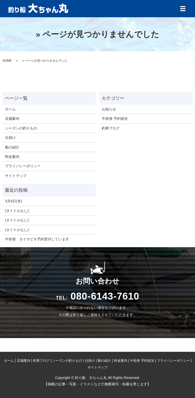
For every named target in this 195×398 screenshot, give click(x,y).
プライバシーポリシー (23, 166)
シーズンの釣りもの (21, 128)
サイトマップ (15, 176)
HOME (7, 60)
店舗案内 (12, 119)
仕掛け (10, 138)
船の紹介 (12, 147)
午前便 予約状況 (115, 119)
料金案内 (12, 157)
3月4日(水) (13, 201)
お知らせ (109, 109)
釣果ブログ (111, 128)
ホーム (10, 109)
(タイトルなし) (17, 211)
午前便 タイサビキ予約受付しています (37, 239)
